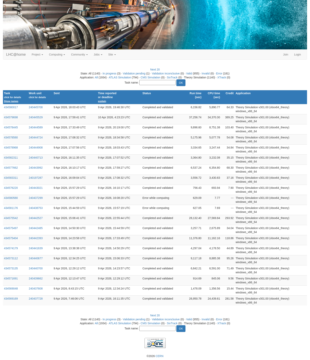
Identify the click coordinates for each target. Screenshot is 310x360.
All (96, 77)
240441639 (36, 248)
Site (112, 54)
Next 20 (155, 69)
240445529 (36, 117)
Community (79, 54)
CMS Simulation (150, 77)
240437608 (36, 288)
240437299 (36, 197)
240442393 (36, 238)
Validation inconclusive (166, 73)
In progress (109, 73)
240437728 (36, 298)
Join (285, 54)
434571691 (11, 278)
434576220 (11, 187)
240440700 (36, 268)
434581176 (11, 208)
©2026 (154, 356)
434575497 (11, 228)
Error (219, 73)
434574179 (11, 248)
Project (37, 54)
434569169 (11, 298)
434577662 (11, 167)
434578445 (11, 127)
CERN (160, 356)
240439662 (36, 278)
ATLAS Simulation (120, 77)
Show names (11, 101)
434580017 (11, 107)
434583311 (11, 177)
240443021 (36, 187)
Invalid (206, 73)
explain (102, 101)
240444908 (36, 147)
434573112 (11, 258)
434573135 (11, 268)
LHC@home (16, 54)
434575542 (11, 218)
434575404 (11, 238)
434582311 (11, 157)
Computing (57, 54)
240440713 (36, 157)
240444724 (36, 137)
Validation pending (134, 73)
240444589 (36, 127)
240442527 (36, 218)
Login (297, 54)
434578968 (11, 147)
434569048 (11, 288)
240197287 (36, 177)
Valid (189, 73)
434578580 (11, 137)
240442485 (36, 228)
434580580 (11, 197)
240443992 (36, 167)
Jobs (98, 54)
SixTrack (172, 77)
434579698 (11, 117)
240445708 (36, 107)
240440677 (36, 258)
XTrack (221, 77)
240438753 (36, 208)
